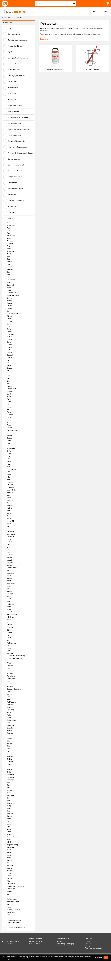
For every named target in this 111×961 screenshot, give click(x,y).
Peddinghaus (11, 643)
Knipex (9, 518)
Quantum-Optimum (14, 689)
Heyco (9, 472)
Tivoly (9, 806)
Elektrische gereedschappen (15, 40)
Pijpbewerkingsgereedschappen (16, 129)
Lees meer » (44, 39)
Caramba (10, 306)
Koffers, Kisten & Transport (15, 117)
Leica (9, 539)
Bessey (9, 272)
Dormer (9, 339)
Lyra (8, 552)
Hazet (9, 464)
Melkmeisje (11, 583)
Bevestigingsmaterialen (14, 76)
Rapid (9, 699)
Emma (9, 376)
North (9, 620)
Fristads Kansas (12, 430)
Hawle (9, 461)
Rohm (9, 718)
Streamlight (11, 775)
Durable (9, 352)
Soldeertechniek (11, 159)
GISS (8, 897)
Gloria (9, 441)
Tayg (8, 788)
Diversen (8, 212)
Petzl (9, 651)
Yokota (9, 868)
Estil (8, 384)
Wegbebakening (12, 845)
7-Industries (11, 225)
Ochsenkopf (11, 627)
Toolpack (10, 814)
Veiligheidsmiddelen (12, 177)
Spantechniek (10, 206)
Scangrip (10, 733)
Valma (9, 824)
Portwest (10, 673)
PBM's (7, 52)
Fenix (9, 407)
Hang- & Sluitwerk (12, 135)
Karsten (9, 581)
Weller (9, 852)
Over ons (88, 944)
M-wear (9, 557)
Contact (105, 11)
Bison (9, 277)
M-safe (9, 555)
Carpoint (10, 308)
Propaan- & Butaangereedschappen (18, 153)
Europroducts (12, 389)
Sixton (9, 749)
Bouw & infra (10, 82)
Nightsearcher (12, 614)
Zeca (9, 873)
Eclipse (9, 368)
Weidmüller (11, 847)
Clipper (9, 316)
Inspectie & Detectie (12, 105)
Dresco (9, 345)
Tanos (9, 785)
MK (8, 596)
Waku (9, 839)
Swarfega (10, 780)
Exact (9, 394)
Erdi (8, 378)
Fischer (9, 417)
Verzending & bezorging (65, 944)
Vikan (9, 832)
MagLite (10, 560)
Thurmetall (11, 803)
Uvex (8, 821)
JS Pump (10, 500)
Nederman (10, 604)
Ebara (9, 365)
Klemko (9, 516)
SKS (8, 751)
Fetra (9, 412)
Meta (9, 589)
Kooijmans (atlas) (13, 902)
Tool (15, 11)
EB (8, 363)
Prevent (9, 684)
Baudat (9, 267)
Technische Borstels (13, 171)
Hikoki (9, 477)
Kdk (8, 881)
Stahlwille (10, 762)
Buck (8, 915)
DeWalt (9, 337)
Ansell (9, 249)
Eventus (10, 391)
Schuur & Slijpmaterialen (14, 141)
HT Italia (10, 485)
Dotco (9, 342)
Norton (9, 622)
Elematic (10, 878)
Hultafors (10, 487)
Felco (9, 402)
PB (8, 640)
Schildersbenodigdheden (14, 165)
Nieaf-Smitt (11, 612)
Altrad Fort (11, 236)
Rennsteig (10, 710)
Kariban (9, 508)
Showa (9, 738)
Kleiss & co (11, 912)
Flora (9, 422)
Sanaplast (10, 728)
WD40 (9, 842)
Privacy (87, 946)
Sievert (9, 744)
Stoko (9, 772)
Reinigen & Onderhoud (13, 201)
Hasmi (9, 907)
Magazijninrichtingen (13, 46)
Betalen (59, 942)
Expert (9, 397)
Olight (9, 630)
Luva (8, 894)
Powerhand (11, 676)
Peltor (9, 648)
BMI (8, 282)
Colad (9, 319)
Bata (8, 264)
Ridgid (9, 712)
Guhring (9, 454)
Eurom (9, 876)
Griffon (9, 451)
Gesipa (9, 438)
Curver (9, 329)
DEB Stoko (10, 334)
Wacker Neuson (12, 837)
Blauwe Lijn (11, 280)
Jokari (9, 498)
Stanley (9, 764)
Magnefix (10, 563)
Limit (8, 547)
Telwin (9, 793)
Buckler (9, 301)
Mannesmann (12, 568)
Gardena (10, 433)
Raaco (9, 692)
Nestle (9, 609)
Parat (9, 638)
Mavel (9, 576)
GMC (8, 443)
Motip (9, 601)
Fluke (9, 425)
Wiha (8, 863)
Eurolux (9, 386)
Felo (8, 404)
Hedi (8, 467)
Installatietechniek (12, 70)
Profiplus (10, 686)
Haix (8, 456)
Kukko (9, 524)
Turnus (9, 816)
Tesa (8, 798)
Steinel (9, 769)
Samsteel (10, 725)
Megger (9, 578)
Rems (9, 707)
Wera (9, 855)
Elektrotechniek (11, 64)
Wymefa (10, 865)
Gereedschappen (11, 34)
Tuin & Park (9, 94)
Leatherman (11, 534)
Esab (8, 381)
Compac (10, 321)
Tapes (9, 904)
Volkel (9, 834)
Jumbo (9, 526)
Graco (9, 446)
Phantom (10, 666)
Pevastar (10, 653)
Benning (10, 269)
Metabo (9, 591)
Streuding (10, 777)
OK (106, 958)
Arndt (9, 254)
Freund (9, 428)
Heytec (9, 474)
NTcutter (10, 625)
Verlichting (9, 195)
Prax (8, 681)
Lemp (9, 544)
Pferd (9, 663)
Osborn (9, 633)
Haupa (9, 459)
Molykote (10, 599)
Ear (8, 360)
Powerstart (11, 679)
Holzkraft (10, 482)
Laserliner (10, 531)
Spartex (9, 891)
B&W (8, 256)
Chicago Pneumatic (14, 314)
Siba (8, 741)
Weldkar (10, 850)
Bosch (9, 288)
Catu (8, 311)
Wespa (9, 860)
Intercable (10, 493)
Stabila (9, 759)
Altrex (9, 238)
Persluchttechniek (12, 123)
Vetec (9, 829)
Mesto (9, 586)
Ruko (9, 723)
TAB (8, 782)
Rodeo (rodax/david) (14, 910)
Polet (9, 671)
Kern (8, 511)
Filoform (10, 415)
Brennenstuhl (11, 293)
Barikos (9, 262)
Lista (8, 550)
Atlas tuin (10, 251)
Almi (8, 233)
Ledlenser (10, 537)
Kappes (9, 503)
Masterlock (11, 573)
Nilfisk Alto (11, 617)
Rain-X (9, 694)
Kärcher (9, 505)
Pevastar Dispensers (16, 658)
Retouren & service (64, 946)
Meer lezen (98, 958)
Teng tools (11, 795)
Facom (9, 399)
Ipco (8, 495)
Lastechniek (10, 183)
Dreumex (10, 347)
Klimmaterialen (11, 111)
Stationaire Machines (13, 189)
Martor (9, 570)
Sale (7, 28)
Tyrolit (9, 819)
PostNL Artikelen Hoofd (14, 928)
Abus (9, 228)
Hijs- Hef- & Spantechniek (15, 147)
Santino (9, 731)
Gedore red (11, 889)
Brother (9, 298)
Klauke (9, 513)
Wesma (9, 858)
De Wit (9, 332)
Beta (8, 275)
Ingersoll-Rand (12, 490)
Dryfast (9, 350)
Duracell (10, 355)
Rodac (9, 715)
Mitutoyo (10, 594)
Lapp (8, 529)
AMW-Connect (12, 899)
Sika (8, 746)
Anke (9, 246)
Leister (9, 542)
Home (95, 11)
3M (8, 223)
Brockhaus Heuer (13, 295)
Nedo (9, 607)
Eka (8, 373)
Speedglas (10, 756)
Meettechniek (10, 88)
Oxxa (8, 635)
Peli (8, 646)
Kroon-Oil (10, 521)
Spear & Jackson (13, 754)
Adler (9, 231)
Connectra (10, 324)
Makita (9, 565)
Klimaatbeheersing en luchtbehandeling (13, 921)
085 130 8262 (7, 944)
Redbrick (10, 705)
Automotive (9, 99)
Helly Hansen (11, 469)
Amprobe (10, 243)
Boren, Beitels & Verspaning (15, 58)
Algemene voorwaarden (93, 948)
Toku (8, 811)
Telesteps (10, 790)
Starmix (9, 767)
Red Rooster (11, 702)
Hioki (8, 480)
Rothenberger (12, 720)
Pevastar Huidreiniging (17, 656)
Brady (9, 290)
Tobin (9, 808)
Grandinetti (11, 448)
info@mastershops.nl (10, 942)
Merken (11, 18)
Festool (9, 410)
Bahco (9, 259)
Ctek (8, 327)
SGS (8, 736)
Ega (8, 371)
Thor (8, 801)
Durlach (9, 358)
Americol (10, 241)
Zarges (9, 871)
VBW (8, 827)
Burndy (9, 303)
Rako (9, 697)
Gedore (9, 435)
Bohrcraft (10, 285)
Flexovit (9, 420)
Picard (9, 668)
